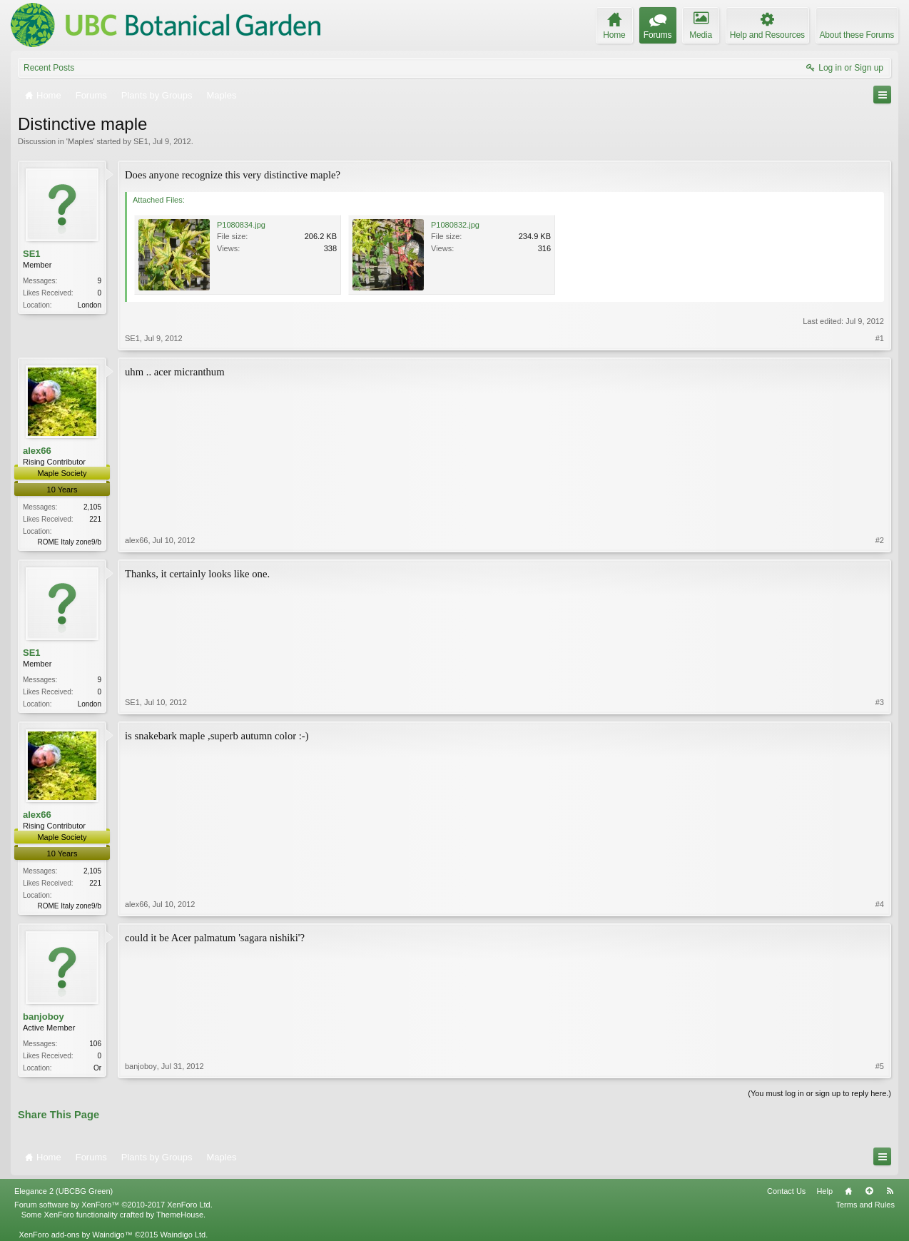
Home (848, 1191)
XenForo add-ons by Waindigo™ (75, 1234)
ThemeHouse (179, 1214)
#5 (879, 1066)
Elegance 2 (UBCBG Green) (63, 1191)
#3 (879, 702)
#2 (879, 540)
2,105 (92, 507)
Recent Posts (49, 68)
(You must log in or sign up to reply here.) (819, 1093)
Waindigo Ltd (182, 1234)
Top (869, 1191)
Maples (80, 141)
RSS (890, 1191)
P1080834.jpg (241, 225)
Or (97, 1068)
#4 (879, 904)
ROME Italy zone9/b (69, 542)
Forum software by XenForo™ (113, 1204)
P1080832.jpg (455, 225)
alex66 (37, 450)
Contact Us (786, 1191)
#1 (879, 338)
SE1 (140, 141)
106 (95, 1044)
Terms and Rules (865, 1204)
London (89, 305)
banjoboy (43, 1016)
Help (824, 1191)
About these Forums (857, 35)
